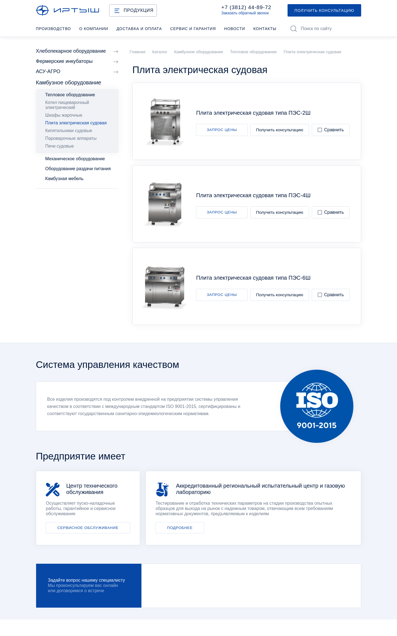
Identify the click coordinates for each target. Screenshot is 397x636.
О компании (93, 28)
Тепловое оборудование (70, 94)
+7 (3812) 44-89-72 (246, 7)
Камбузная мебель (64, 178)
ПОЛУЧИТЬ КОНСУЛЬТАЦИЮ (324, 10)
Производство (53, 28)
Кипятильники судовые (68, 130)
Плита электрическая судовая (76, 123)
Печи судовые (59, 146)
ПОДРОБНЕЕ (179, 528)
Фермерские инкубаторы (77, 61)
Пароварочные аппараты (70, 138)
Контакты (265, 28)
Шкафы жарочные (63, 115)
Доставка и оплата (139, 28)
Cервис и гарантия (193, 28)
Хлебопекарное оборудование (77, 51)
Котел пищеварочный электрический (67, 105)
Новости (234, 28)
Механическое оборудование (75, 158)
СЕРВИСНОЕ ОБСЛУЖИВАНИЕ (88, 528)
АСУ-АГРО (77, 71)
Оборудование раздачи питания (78, 168)
